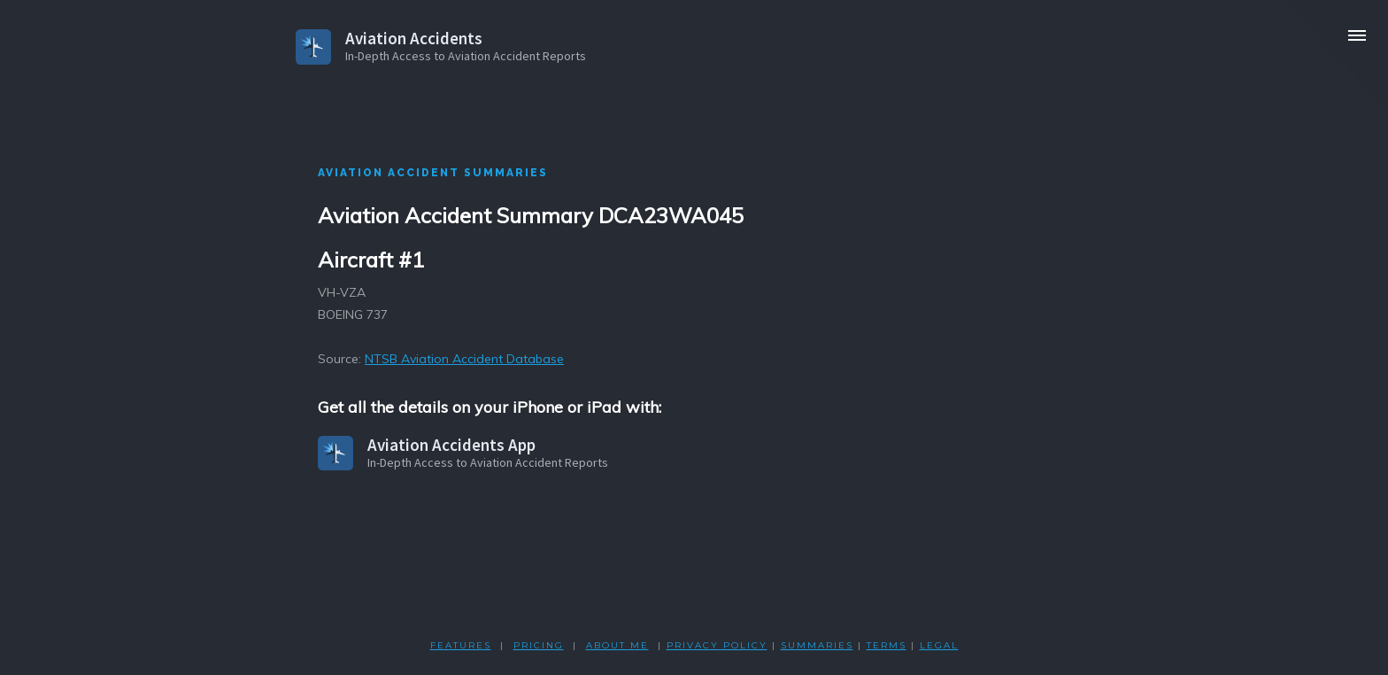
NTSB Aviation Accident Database (464, 359)
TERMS (886, 645)
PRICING (538, 645)
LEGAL (939, 645)
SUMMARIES (817, 645)
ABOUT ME (617, 645)
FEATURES (460, 645)
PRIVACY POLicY (717, 645)
